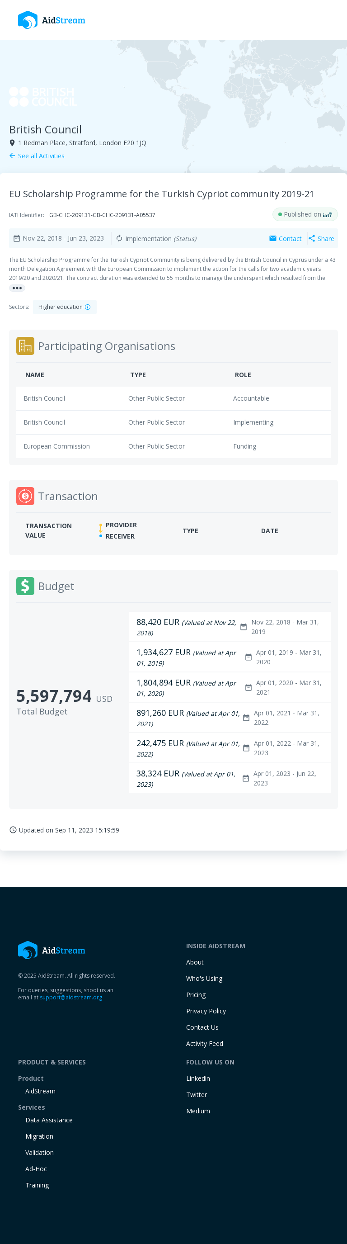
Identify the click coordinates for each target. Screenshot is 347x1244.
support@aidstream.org (71, 997)
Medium (198, 1111)
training (37, 1185)
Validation (39, 1152)
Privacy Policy (206, 1011)
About (195, 962)
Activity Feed (204, 1043)
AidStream (40, 1091)
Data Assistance (49, 1120)
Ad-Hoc (36, 1168)
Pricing (196, 994)
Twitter (196, 1094)
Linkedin (198, 1078)
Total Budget (42, 711)
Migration (39, 1136)
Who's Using (204, 978)
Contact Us (202, 1027)
